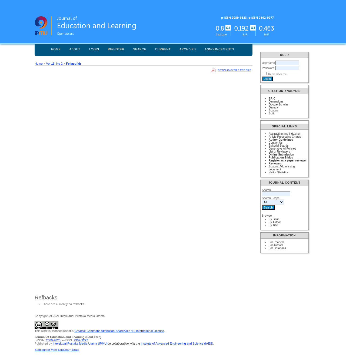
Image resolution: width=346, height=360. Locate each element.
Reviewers (275, 163)
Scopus (273, 110)
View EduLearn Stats (65, 349)
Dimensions (276, 101)
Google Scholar (278, 104)
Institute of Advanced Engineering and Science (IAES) (177, 343)
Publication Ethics (281, 157)
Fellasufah (73, 63)
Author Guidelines (281, 139)
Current (163, 49)
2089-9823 (53, 340)
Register (116, 49)
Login (94, 49)
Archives (187, 49)
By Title (273, 225)
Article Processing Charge (285, 136)
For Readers (276, 242)
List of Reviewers (279, 151)
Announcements (219, 49)
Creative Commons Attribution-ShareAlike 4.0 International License (119, 330)
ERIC (272, 98)
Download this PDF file (234, 69)
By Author (275, 222)
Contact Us (275, 142)
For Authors (276, 245)
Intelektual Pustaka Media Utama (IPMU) (80, 343)
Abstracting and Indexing (284, 133)
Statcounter (42, 349)
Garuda (273, 107)
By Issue (274, 219)
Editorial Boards (278, 145)
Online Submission (281, 154)
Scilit (272, 113)
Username (268, 62)
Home (56, 49)
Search (139, 49)
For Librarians (277, 248)
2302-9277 (81, 340)
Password (268, 68)
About (75, 49)
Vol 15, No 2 (54, 63)
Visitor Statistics (278, 172)
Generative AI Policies (282, 148)
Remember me (277, 74)
